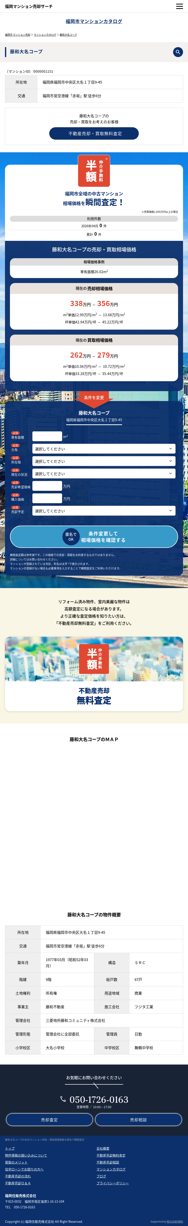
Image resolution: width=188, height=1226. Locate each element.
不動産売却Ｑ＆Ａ (18, 1183)
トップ (10, 1148)
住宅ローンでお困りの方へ (24, 1169)
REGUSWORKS (175, 1221)
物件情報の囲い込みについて (26, 1155)
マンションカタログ (45, 34)
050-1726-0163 (99, 1099)
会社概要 (102, 1148)
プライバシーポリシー (112, 1183)
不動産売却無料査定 (111, 1155)
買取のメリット (16, 1162)
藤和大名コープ (68, 34)
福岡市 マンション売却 (17, 34)
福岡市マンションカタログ (94, 21)
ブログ (101, 1176)
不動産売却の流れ (18, 1176)
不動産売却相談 (107, 1162)
